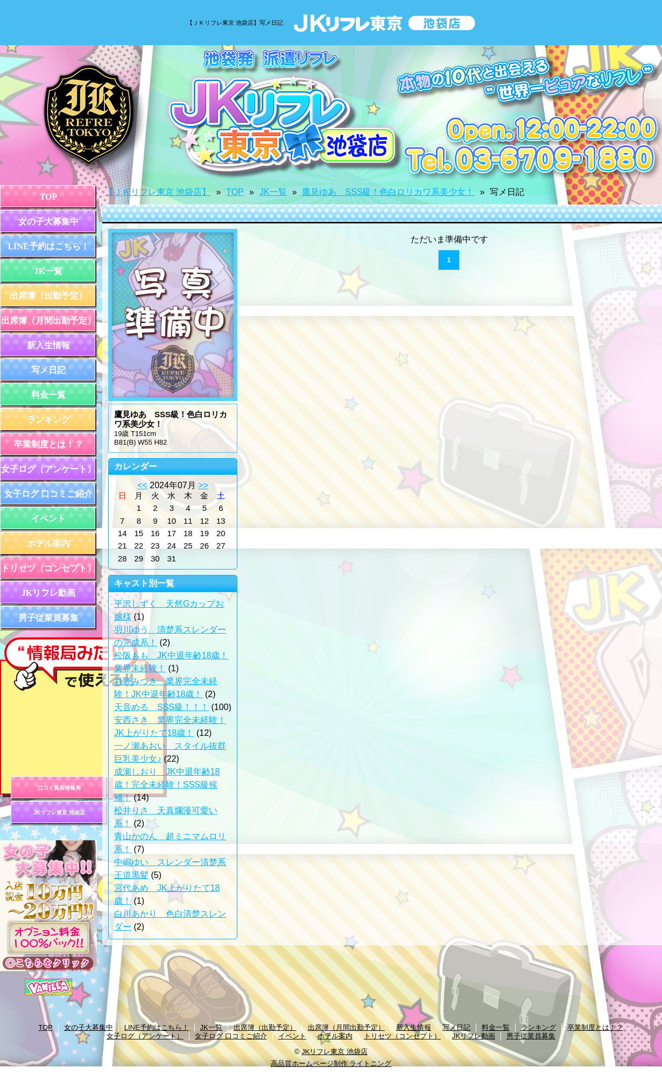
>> (203, 485)
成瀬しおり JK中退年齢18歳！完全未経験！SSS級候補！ (167, 784)
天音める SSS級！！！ (161, 707)
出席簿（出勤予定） (48, 295)
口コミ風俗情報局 (59, 788)
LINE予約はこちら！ (48, 246)
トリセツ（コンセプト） (48, 568)
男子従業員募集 (48, 617)
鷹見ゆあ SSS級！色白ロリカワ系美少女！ (388, 191)
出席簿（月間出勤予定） (48, 320)
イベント (48, 518)
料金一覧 (48, 394)
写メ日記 (48, 370)
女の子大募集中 (48, 221)
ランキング (48, 419)
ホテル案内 (48, 543)
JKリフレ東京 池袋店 (59, 813)
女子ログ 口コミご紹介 (48, 493)
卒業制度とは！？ (48, 444)
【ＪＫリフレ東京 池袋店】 (157, 191)
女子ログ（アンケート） (48, 469)
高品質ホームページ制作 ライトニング (331, 1063)
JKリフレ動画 (48, 593)
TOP (49, 196)
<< (142, 485)
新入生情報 (48, 345)
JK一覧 (48, 271)
